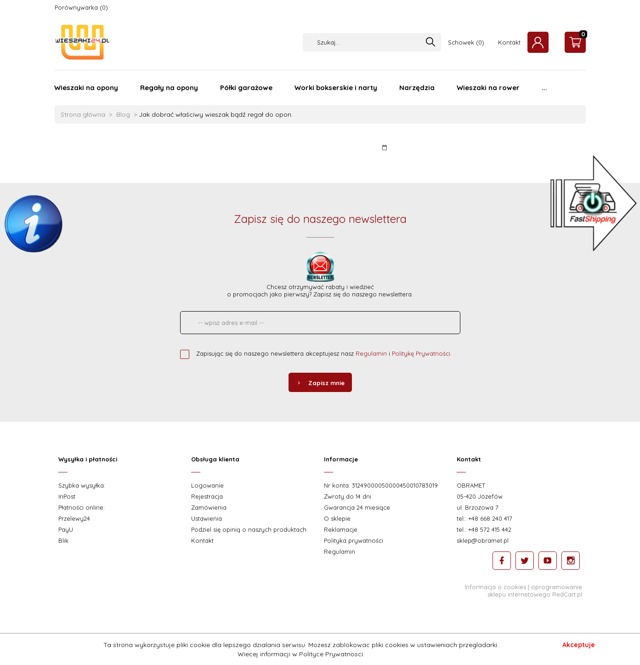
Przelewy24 (74, 518)
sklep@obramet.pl (483, 540)
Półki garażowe (246, 87)
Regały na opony (169, 87)
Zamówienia (209, 507)
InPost (66, 496)
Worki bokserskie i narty (336, 87)
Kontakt (509, 42)
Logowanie (207, 485)
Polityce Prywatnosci (331, 654)
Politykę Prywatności (421, 353)
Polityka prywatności (353, 540)
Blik (63, 540)
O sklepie (337, 518)
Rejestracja (207, 496)
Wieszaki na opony (86, 87)
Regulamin (371, 353)
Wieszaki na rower (488, 87)
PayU (65, 529)
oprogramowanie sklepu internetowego (534, 590)
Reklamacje (340, 529)
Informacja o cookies (495, 587)
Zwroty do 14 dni (347, 496)
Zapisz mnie (320, 382)
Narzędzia (417, 87)
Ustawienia (206, 518)
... (544, 87)
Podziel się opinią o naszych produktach (248, 529)
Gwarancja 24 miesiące (357, 507)
